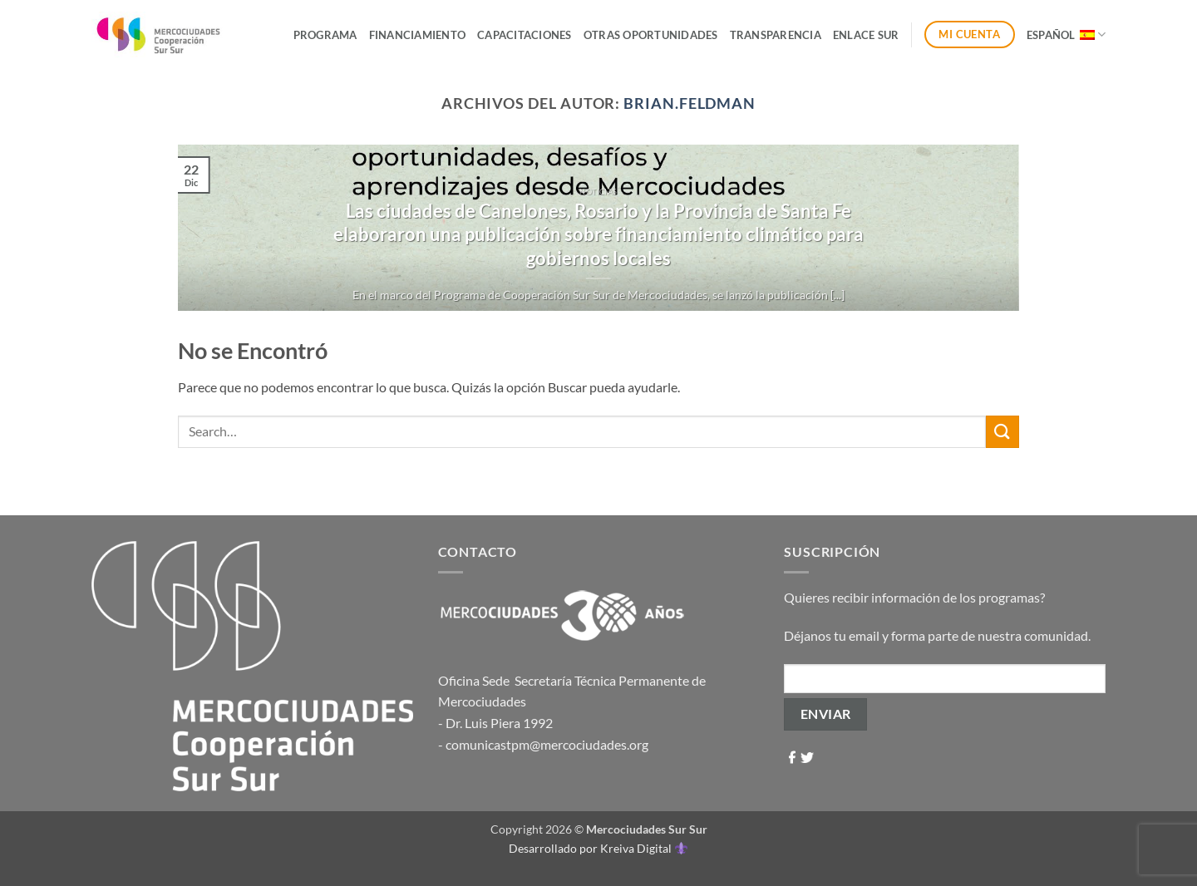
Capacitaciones (524, 35)
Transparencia (775, 35)
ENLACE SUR (866, 35)
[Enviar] (1002, 432)
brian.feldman (689, 103)
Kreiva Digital (643, 848)
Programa (325, 35)
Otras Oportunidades (651, 35)
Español (1066, 34)
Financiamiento (417, 35)
